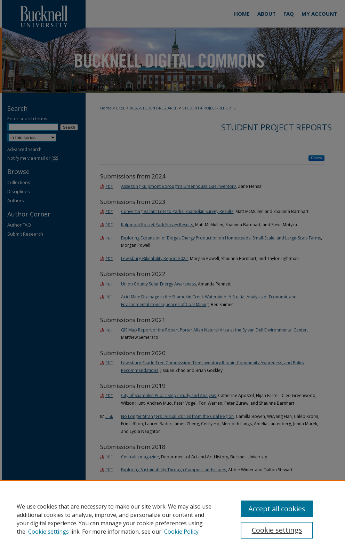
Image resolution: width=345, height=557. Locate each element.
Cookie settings (48, 531)
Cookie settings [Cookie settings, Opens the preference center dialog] (277, 530)
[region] (172, 518)
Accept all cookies (276, 508)
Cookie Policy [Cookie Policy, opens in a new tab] (181, 531)
